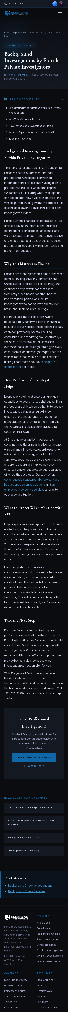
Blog (14, 32)
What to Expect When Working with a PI (31, 132)
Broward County (13, 985)
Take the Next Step (20, 139)
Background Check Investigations (30, 885)
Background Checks (48, 933)
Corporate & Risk (46, 944)
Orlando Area (11, 1007)
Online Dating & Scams (50, 955)
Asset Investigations (48, 939)
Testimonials (44, 991)
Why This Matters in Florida (24, 119)
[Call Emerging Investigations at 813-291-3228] (14, 3)
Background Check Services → (25, 837)
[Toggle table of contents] (62, 99)
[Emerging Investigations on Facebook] (54, 3)
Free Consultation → (34, 757)
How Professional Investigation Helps (31, 126)
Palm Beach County (15, 991)
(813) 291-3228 (35, 766)
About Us (42, 996)
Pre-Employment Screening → (25, 850)
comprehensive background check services (31, 480)
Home (7, 32)
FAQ (39, 985)
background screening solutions (24, 484)
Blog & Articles (45, 980)
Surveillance (44, 928)
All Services (43, 922)
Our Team (42, 1002)
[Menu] (60, 14)
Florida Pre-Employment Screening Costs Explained (31, 822)
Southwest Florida (14, 996)
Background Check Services (26, 891)
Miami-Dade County (15, 980)
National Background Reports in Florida (30, 807)
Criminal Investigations (50, 950)
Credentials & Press (48, 1007)
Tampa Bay (10, 1002)
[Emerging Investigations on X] (61, 3)
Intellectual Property (48, 961)
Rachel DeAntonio (18, 74)
